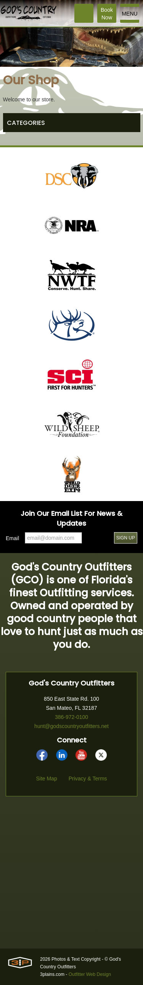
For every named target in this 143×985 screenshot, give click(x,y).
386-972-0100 (71, 717)
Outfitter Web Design (90, 974)
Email (12, 538)
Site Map (46, 778)
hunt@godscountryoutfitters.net (71, 726)
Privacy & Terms (88, 778)
